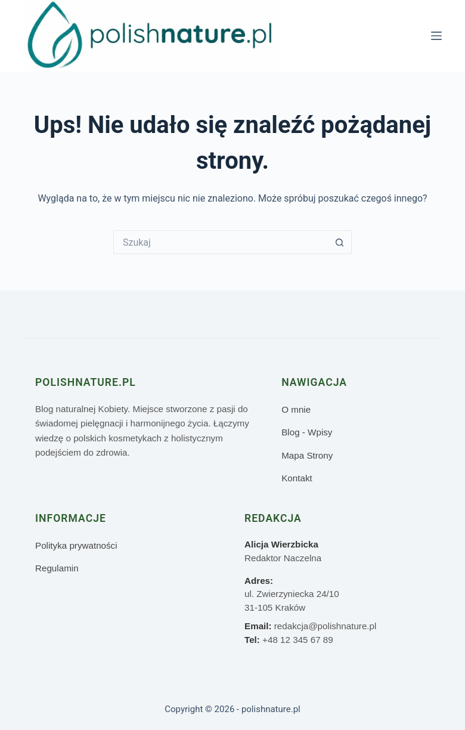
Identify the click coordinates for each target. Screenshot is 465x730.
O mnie (296, 409)
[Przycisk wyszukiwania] (340, 242)
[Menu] (436, 35)
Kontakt (296, 478)
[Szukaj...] (220, 242)
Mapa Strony (307, 455)
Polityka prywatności (76, 545)
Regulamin (57, 568)
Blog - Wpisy (306, 432)
